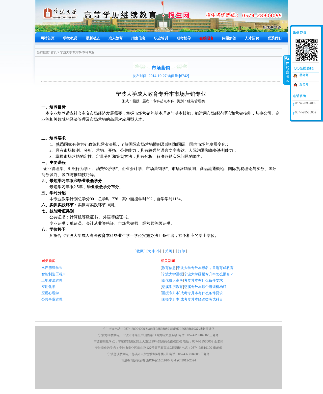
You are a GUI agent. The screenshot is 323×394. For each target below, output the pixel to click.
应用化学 (48, 287)
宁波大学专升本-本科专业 (77, 52)
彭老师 (304, 84)
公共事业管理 (52, 299)
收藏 (140, 251)
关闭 (168, 251)
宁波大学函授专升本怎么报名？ (208, 274)
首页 (54, 52)
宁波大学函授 (172, 274)
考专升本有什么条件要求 (203, 280)
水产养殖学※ (52, 268)
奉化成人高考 (172, 280)
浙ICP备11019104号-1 (161, 360)
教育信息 (169, 268)
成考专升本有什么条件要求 (201, 293)
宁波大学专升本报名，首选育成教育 (205, 268)
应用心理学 (50, 293)
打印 (181, 251)
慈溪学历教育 (172, 287)
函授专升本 (170, 293)
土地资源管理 (52, 280)
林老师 (304, 75)
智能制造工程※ (53, 274)
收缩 (286, 70)
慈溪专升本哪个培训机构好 (205, 287)
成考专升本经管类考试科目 (201, 299)
